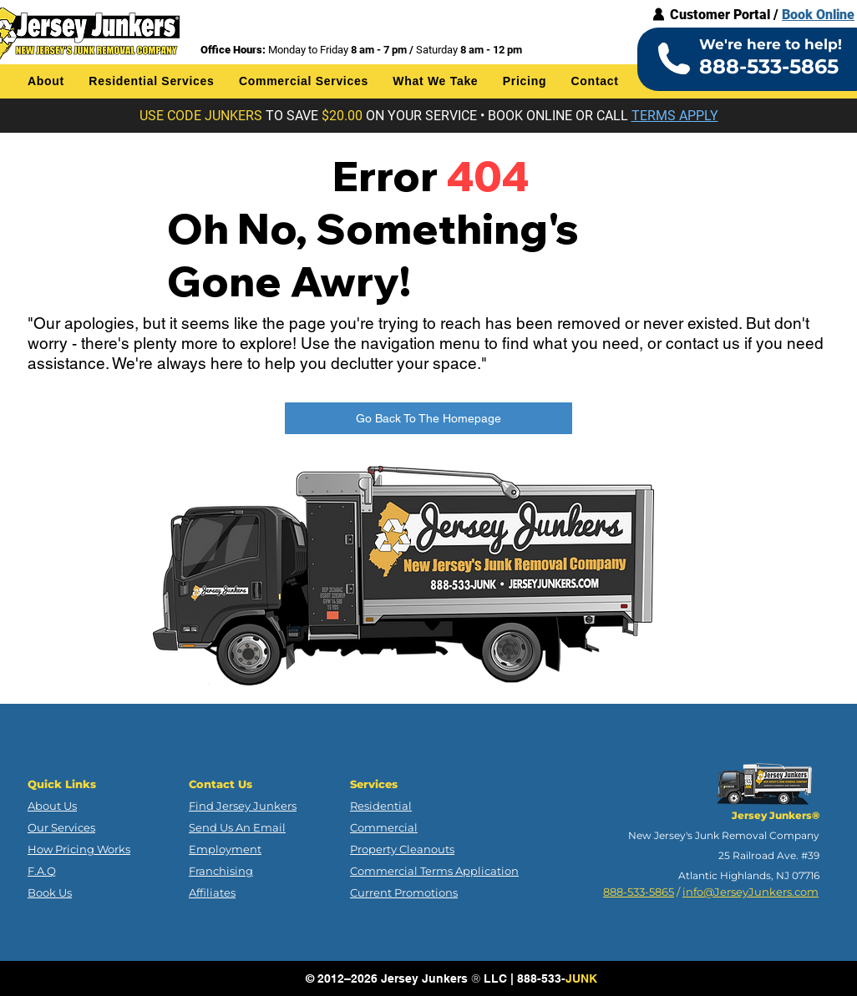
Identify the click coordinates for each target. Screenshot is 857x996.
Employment (225, 849)
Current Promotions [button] (404, 892)
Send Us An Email (237, 827)
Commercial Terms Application (434, 870)
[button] (46, 81)
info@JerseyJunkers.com (750, 891)
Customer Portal (720, 15)
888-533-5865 (638, 891)
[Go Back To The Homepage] (428, 418)
